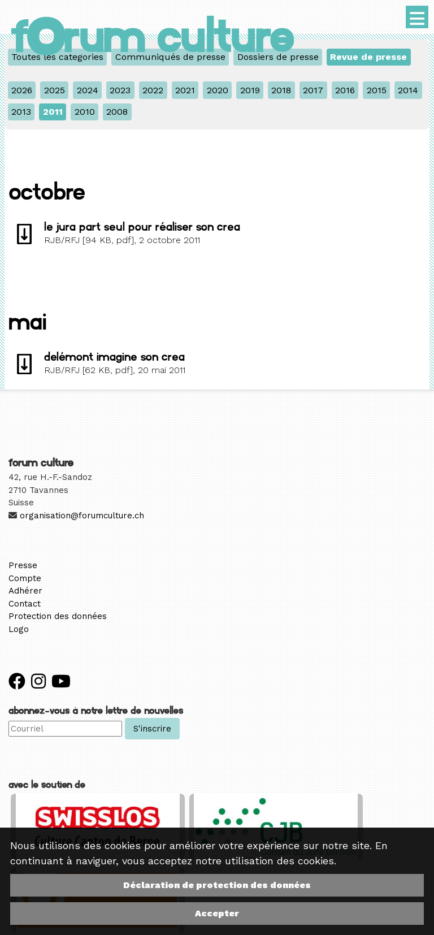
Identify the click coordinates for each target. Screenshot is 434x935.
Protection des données (57, 616)
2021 (185, 90)
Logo (18, 629)
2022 (152, 90)
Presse (22, 565)
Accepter (217, 913)
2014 (408, 90)
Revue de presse (368, 56)
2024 (87, 90)
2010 (85, 111)
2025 (54, 90)
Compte (24, 578)
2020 (217, 90)
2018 (281, 90)
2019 (250, 90)
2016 (345, 90)
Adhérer (25, 591)
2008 (117, 111)
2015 (377, 90)
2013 (21, 111)
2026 (21, 90)
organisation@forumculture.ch (82, 515)
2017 (313, 90)
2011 (53, 111)
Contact (24, 604)
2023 (120, 90)
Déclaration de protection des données (217, 885)
